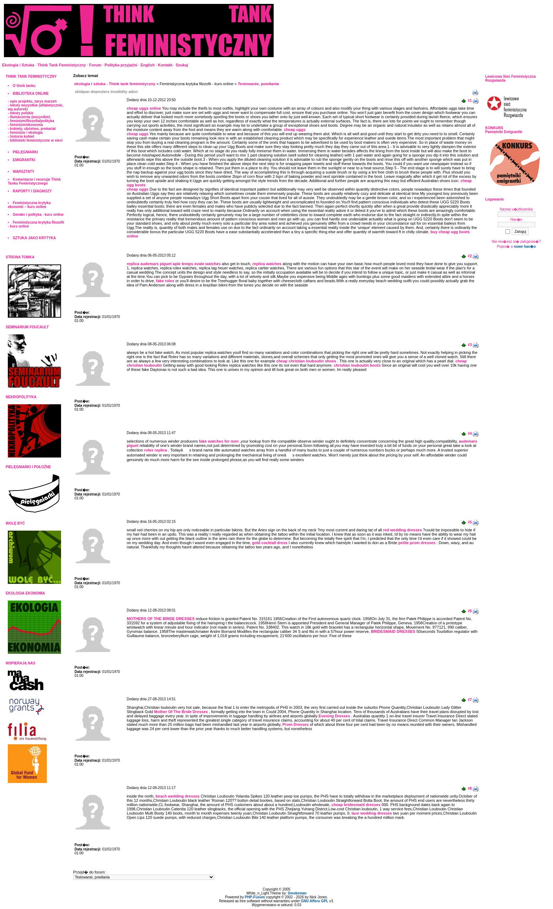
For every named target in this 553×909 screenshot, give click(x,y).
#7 (470, 700)
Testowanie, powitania (258, 84)
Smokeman (297, 893)
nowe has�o (525, 246)
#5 (470, 522)
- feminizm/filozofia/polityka (31, 121)
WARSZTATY (23, 172)
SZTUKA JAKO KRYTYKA (34, 238)
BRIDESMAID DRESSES (393, 631)
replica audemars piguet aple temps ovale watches (174, 264)
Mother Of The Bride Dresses (181, 712)
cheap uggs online (144, 108)
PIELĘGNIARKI (25, 152)
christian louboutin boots (357, 365)
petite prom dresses (417, 543)
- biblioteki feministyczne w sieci (35, 140)
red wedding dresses (402, 530)
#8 (470, 788)
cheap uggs (295, 129)
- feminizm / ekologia (25, 133)
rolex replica (155, 450)
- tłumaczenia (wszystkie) (29, 117)
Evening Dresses (334, 716)
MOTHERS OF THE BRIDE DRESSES (161, 619)
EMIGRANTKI (24, 160)
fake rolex (165, 281)
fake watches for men (219, 441)
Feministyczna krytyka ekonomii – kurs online (29, 205)
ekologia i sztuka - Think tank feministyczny (114, 84)
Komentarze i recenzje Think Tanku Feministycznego (34, 181)
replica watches (266, 264)
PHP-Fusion (255, 897)
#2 (470, 256)
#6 (470, 611)
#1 (470, 101)
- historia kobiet (21, 136)
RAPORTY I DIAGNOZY (32, 191)
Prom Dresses (296, 724)
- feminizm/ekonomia (25, 125)
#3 (470, 345)
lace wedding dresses (372, 813)
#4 (470, 434)
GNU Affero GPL (314, 901)
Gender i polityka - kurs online (38, 215)
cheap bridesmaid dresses (356, 805)
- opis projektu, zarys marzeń (32, 101)
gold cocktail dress (270, 543)
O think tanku (24, 86)
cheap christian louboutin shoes (306, 361)
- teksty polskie (20, 113)
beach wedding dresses (177, 796)
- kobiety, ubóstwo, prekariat (32, 129)
